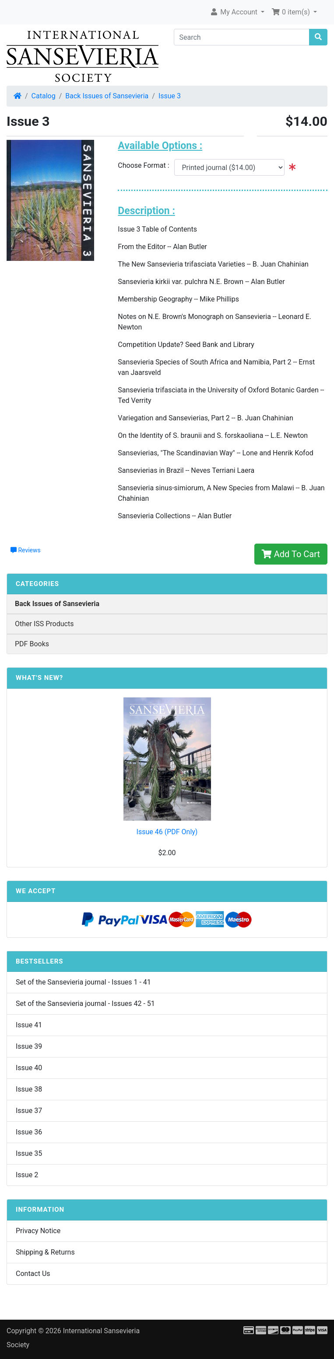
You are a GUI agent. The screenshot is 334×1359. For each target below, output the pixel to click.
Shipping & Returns (45, 1252)
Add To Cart (291, 554)
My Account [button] (234, 12)
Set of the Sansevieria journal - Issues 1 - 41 (83, 982)
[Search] (242, 37)
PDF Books (32, 644)
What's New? (39, 678)
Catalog (44, 96)
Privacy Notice (38, 1231)
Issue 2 (27, 1175)
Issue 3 (169, 96)
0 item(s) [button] (291, 12)
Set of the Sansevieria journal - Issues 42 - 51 (85, 1003)
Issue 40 (29, 1068)
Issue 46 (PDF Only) (167, 832)
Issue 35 (29, 1153)
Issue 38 (29, 1089)
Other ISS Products (44, 624)
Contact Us (33, 1273)
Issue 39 (29, 1046)
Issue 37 (29, 1110)
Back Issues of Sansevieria (106, 96)
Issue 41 (29, 1025)
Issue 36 (29, 1132)
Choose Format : (146, 165)
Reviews (26, 550)
